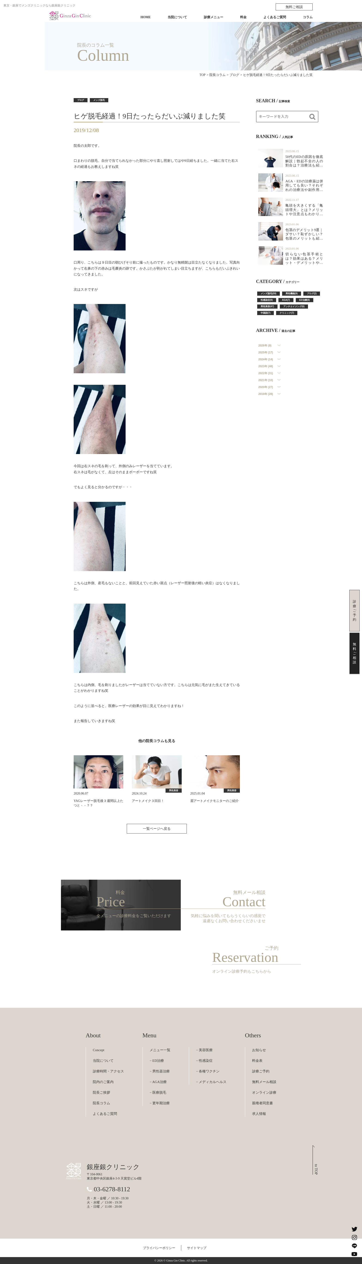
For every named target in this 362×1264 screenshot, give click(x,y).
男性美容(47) (267, 306)
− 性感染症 (204, 1060)
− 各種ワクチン (208, 1071)
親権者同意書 (262, 1103)
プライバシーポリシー (159, 1248)
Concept (98, 1050)
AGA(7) (286, 300)
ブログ (80, 100)
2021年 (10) (265, 380)
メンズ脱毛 (99, 100)
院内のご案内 (103, 1082)
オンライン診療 (264, 1092)
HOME (146, 17)
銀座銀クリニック (113, 1167)
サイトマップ (196, 1248)
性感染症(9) (267, 300)
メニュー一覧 (160, 1050)
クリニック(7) (287, 313)
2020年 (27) (265, 387)
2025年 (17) (265, 352)
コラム (308, 17)
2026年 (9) (265, 345)
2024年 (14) (265, 359)
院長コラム (101, 1103)
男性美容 (173, 790)
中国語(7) (265, 313)
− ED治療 (157, 1060)
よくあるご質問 (274, 17)
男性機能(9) (292, 293)
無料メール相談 (264, 1082)
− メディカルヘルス (211, 1082)
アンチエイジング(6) (294, 306)
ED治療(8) (304, 300)
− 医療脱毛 (158, 1092)
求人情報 (259, 1114)
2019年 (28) (265, 394)
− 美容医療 (204, 1050)
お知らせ (259, 1050)
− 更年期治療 (160, 1103)
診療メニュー (213, 17)
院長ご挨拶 (101, 1092)
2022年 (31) (265, 373)
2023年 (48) (265, 366)
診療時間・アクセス (108, 1071)
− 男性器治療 (160, 1071)
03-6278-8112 (112, 1189)
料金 (243, 17)
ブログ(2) (312, 293)
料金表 (257, 1060)
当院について (177, 17)
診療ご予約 (260, 1071)
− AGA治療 (158, 1082)
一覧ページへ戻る (157, 829)
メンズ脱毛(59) (268, 293)
